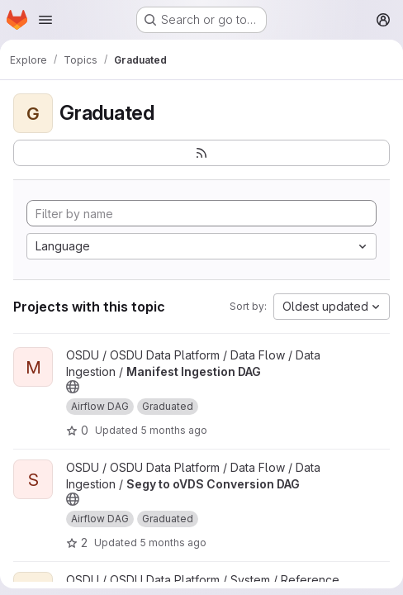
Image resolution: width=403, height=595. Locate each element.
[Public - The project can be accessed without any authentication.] (72, 386)
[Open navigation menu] (45, 20)
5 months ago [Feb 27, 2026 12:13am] (173, 430)
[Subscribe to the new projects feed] (201, 153)
